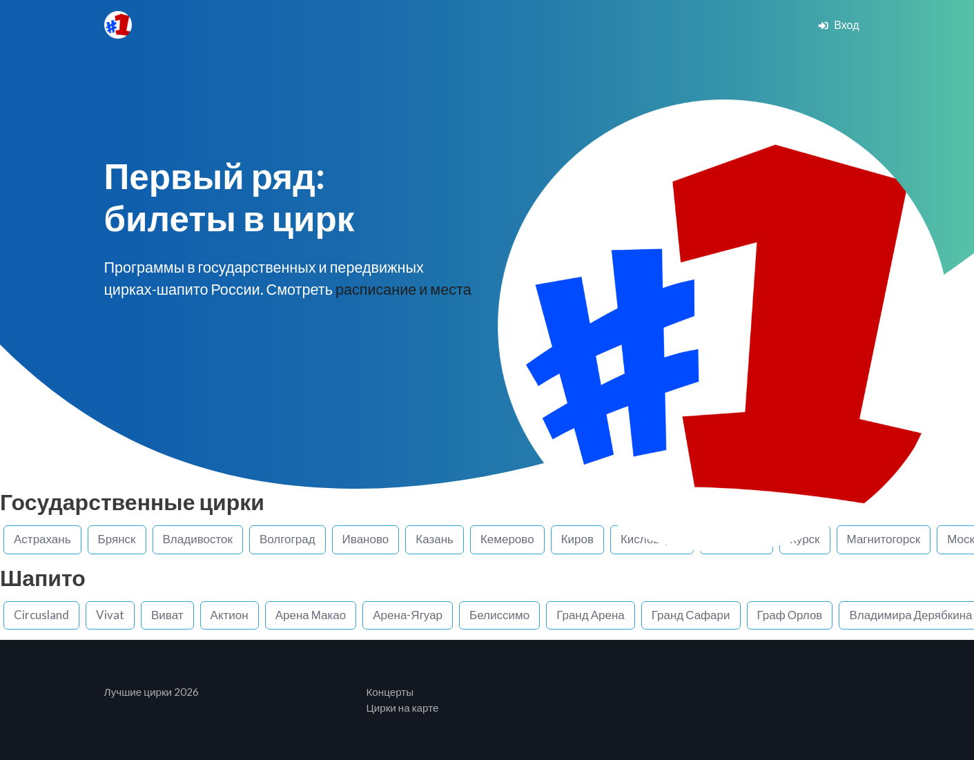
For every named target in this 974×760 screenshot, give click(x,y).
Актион (230, 614)
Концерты (390, 691)
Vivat (110, 614)
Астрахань (42, 539)
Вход (838, 24)
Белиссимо (499, 614)
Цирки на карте (403, 707)
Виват (167, 614)
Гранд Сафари (691, 614)
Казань (435, 539)
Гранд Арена (590, 614)
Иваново (365, 539)
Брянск (117, 539)
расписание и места (403, 289)
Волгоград (287, 539)
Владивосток (198, 539)
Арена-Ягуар (407, 614)
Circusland (41, 614)
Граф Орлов (790, 614)
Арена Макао (311, 614)
